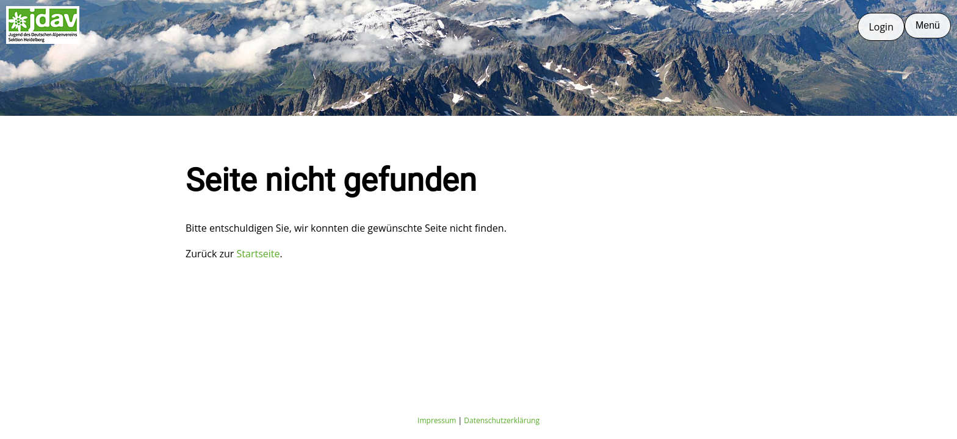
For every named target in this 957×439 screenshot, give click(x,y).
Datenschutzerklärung (502, 420)
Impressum (436, 420)
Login (881, 27)
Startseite (258, 253)
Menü (927, 25)
